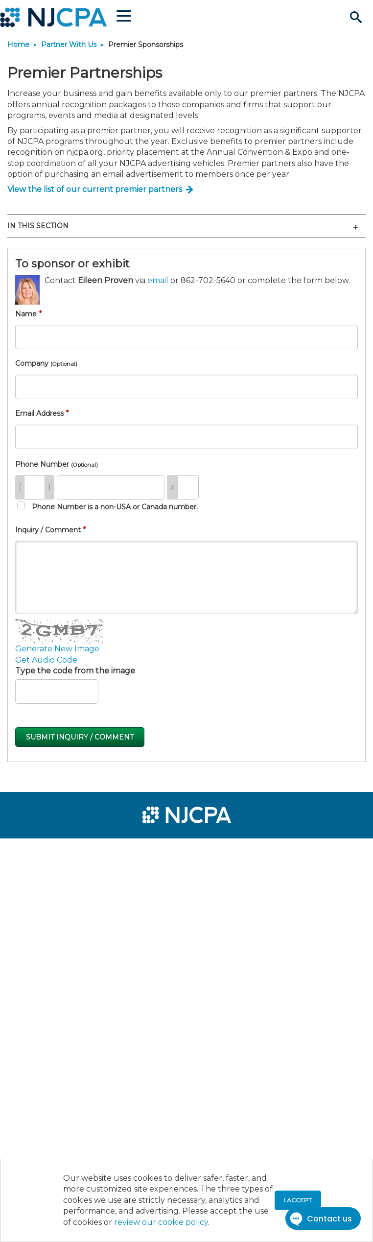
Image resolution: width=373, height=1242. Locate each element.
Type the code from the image (75, 670)
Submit (80, 737)
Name (26, 314)
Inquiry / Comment (48, 529)
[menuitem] (43, 852)
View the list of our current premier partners (94, 189)
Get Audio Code (46, 660)
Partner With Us (68, 44)
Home (18, 44)
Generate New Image (57, 648)
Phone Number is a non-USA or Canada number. (107, 506)
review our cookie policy (161, 1222)
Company (46, 363)
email (157, 280)
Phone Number (56, 464)
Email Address (39, 413)
